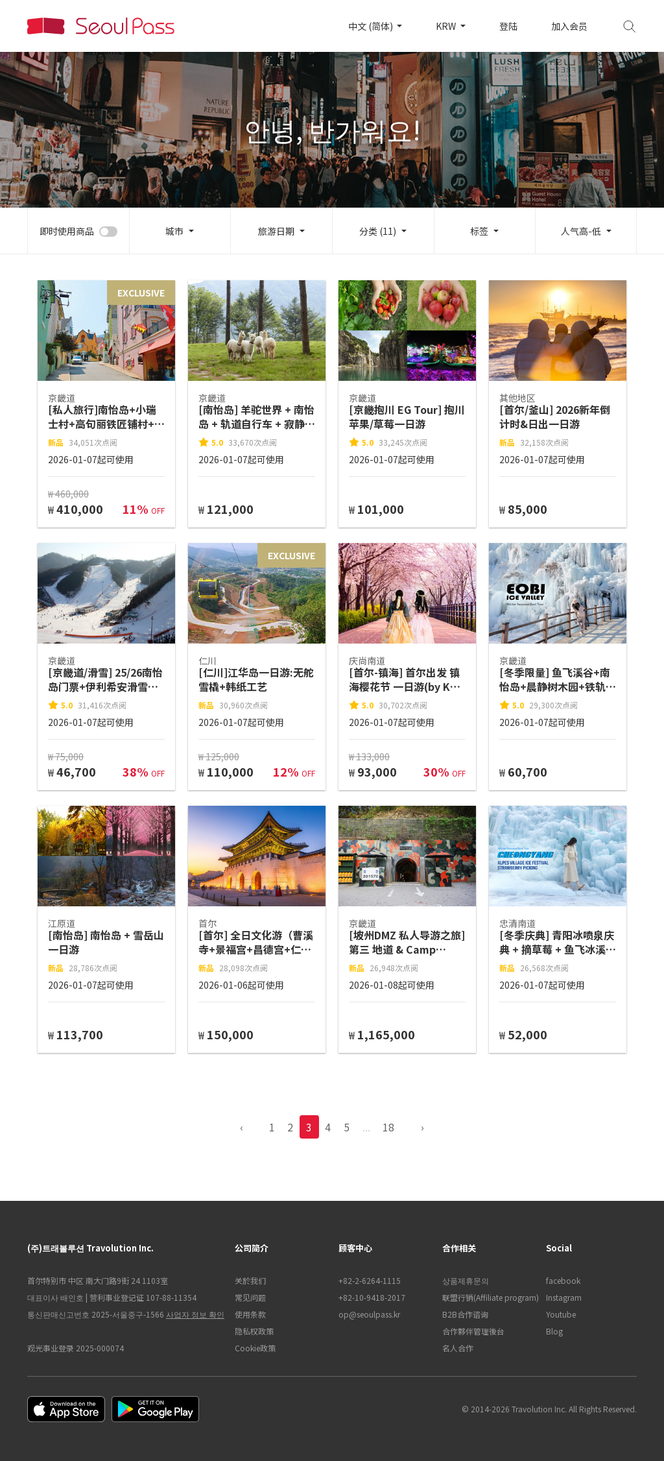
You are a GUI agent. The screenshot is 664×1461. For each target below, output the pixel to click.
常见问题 (250, 1297)
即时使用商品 (67, 230)
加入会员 (569, 25)
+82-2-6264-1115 (369, 1280)
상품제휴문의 (465, 1280)
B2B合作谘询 (465, 1314)
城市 (174, 230)
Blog (554, 1330)
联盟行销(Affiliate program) (487, 1297)
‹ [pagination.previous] (241, 1127)
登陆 (508, 25)
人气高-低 (581, 230)
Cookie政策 (255, 1347)
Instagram (564, 1297)
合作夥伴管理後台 (473, 1330)
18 (388, 1127)
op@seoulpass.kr (369, 1314)
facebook (563, 1280)
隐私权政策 (254, 1330)
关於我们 (250, 1280)
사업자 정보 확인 (195, 1314)
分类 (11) (377, 230)
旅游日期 (276, 230)
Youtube (561, 1314)
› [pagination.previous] (422, 1127)
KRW (447, 25)
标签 (479, 230)
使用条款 (250, 1314)
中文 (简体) (371, 25)
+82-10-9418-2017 (371, 1297)
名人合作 (457, 1347)
